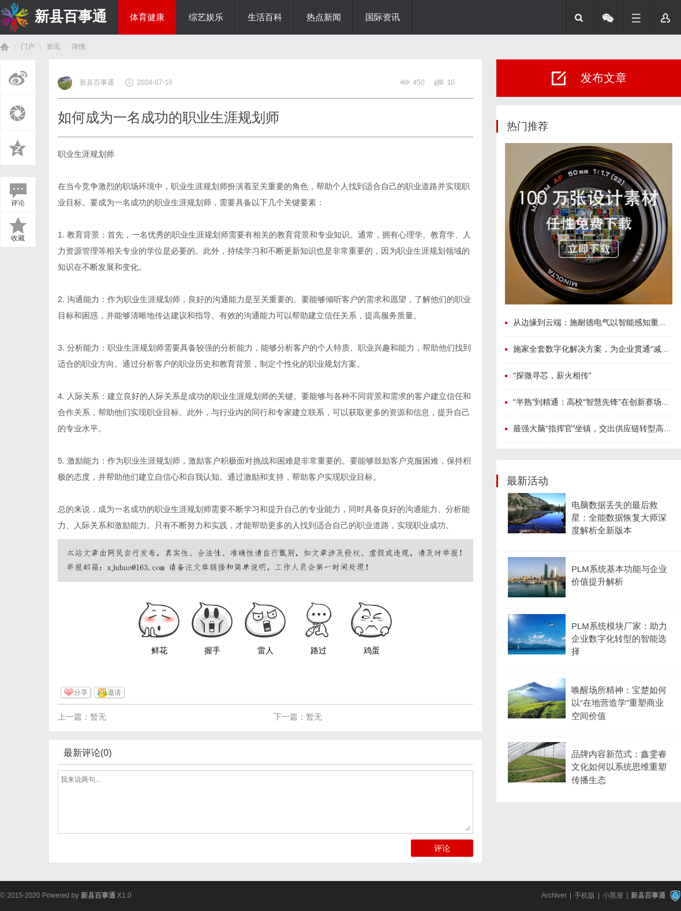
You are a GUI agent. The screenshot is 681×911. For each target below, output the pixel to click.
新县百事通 (71, 16)
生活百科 (265, 17)
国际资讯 (382, 17)
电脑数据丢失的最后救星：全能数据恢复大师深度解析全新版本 (619, 518)
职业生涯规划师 (86, 154)
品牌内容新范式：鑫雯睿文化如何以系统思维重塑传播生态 (619, 767)
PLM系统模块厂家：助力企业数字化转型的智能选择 (619, 639)
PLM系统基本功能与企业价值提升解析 (619, 575)
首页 (4, 47)
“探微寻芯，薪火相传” (552, 375)
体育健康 (147, 17)
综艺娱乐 (206, 17)
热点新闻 (323, 17)
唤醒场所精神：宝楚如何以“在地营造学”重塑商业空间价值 (619, 703)
